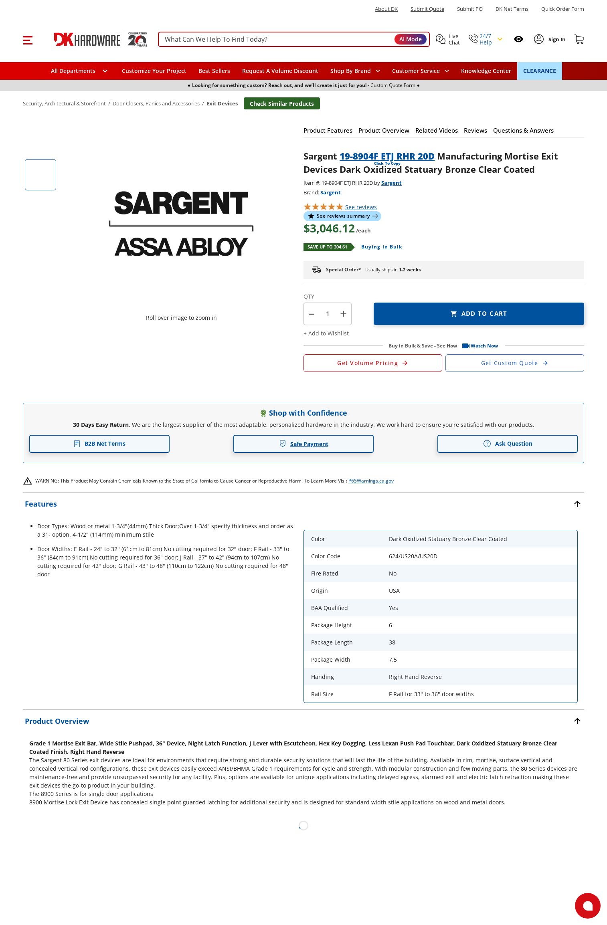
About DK (386, 9)
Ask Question (507, 444)
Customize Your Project (154, 71)
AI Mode (410, 39)
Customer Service (416, 71)
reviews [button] (361, 207)
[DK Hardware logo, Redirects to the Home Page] (92, 39)
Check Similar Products (282, 103)
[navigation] (420, 71)
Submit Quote (427, 9)
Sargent (391, 182)
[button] (27, 39)
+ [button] (343, 313)
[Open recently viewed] (519, 39)
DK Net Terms (512, 9)
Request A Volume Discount (280, 71)
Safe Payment (303, 444)
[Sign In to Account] (556, 39)
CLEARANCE (539, 71)
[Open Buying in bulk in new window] (378, 247)
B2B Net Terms (99, 443)
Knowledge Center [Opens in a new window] (486, 71)
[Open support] (588, 906)
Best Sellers (214, 71)
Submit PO (470, 9)
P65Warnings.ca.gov (371, 480)
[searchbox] (294, 39)
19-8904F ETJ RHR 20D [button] (387, 156)
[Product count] (328, 313)
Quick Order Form (562, 9)
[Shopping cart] (579, 39)
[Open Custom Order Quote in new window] (514, 363)
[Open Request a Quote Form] (373, 363)
